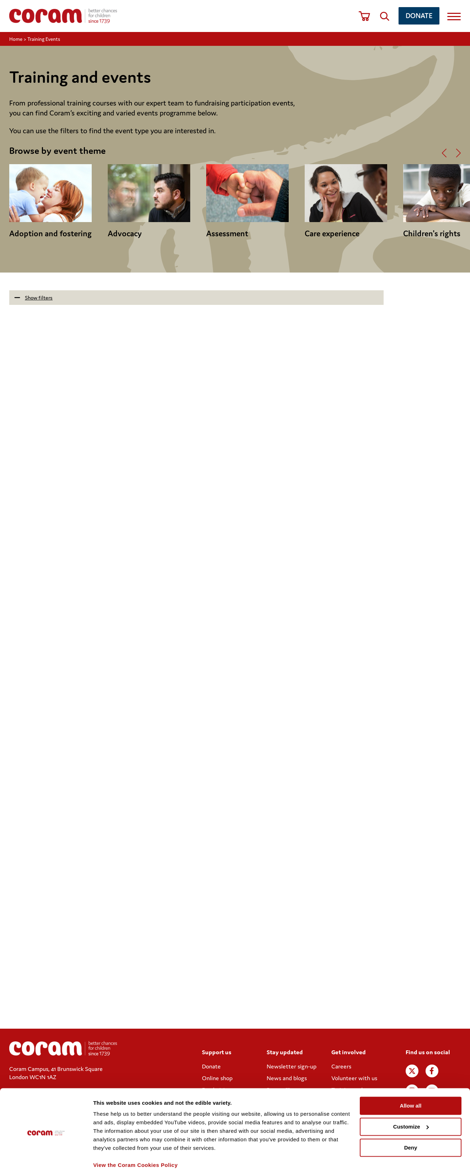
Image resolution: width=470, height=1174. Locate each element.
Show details (109, 1160)
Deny (410, 1123)
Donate (419, 15)
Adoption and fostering (50, 233)
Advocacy (125, 233)
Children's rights (431, 233)
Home (15, 39)
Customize (411, 1102)
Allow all (411, 1081)
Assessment (227, 233)
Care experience (332, 233)
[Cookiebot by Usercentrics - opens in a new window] (46, 1160)
